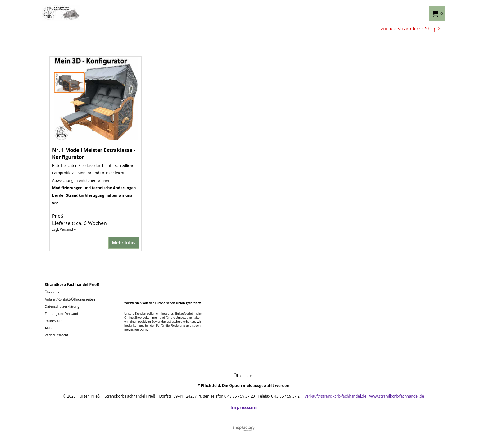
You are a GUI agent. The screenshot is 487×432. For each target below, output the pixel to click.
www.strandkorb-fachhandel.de (396, 396)
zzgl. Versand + (64, 229)
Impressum (243, 407)
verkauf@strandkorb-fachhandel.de (335, 396)
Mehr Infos (123, 243)
